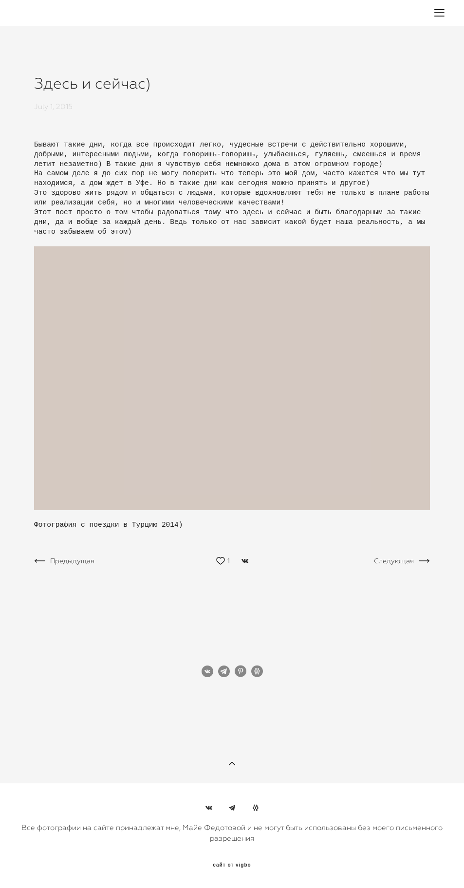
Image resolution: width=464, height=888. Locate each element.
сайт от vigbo (232, 865)
